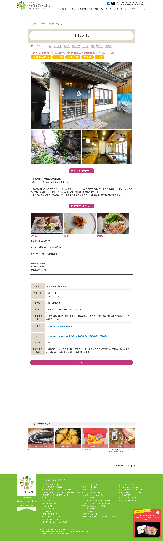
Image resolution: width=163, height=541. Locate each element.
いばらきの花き (48, 508)
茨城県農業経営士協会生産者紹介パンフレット (99, 516)
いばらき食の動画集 (90, 508)
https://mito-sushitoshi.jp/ (59, 325)
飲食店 (51, 24)
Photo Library (89, 498)
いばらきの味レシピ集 (128, 484)
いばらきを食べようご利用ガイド (132, 489)
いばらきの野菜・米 (50, 498)
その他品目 (47, 511)
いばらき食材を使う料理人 (52, 519)
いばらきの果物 (48, 500)
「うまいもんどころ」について (131, 492)
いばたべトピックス (90, 484)
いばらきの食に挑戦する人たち (54, 516)
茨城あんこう (41, 57)
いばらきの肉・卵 (49, 503)
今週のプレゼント (89, 489)
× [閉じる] (157, 512)
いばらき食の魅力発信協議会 (53, 487)
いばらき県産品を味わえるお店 (94, 506)
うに (99, 57)
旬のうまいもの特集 (50, 514)
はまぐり (76, 45)
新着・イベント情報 (90, 487)
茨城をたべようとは (67, 9)
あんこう (58, 45)
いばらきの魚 (47, 506)
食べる (108, 9)
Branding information (129, 487)
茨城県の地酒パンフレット (92, 514)
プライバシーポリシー (128, 500)
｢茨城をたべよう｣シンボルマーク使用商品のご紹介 (61, 492)
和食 (93, 45)
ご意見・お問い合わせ (128, 498)
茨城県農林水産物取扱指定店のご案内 (56, 495)
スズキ (85, 45)
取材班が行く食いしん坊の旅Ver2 (55, 522)
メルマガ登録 (125, 495)
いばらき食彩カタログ (91, 511)
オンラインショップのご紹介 (93, 495)
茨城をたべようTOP (38, 24)
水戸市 (100, 45)
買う (102, 9)
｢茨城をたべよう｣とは (51, 484)
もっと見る (118, 9)
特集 (96, 9)
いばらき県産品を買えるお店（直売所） (97, 500)
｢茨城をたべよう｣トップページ (56, 479)
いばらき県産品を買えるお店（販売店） (97, 503)
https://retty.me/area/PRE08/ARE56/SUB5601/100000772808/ (76, 335)
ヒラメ (67, 45)
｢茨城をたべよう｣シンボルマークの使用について (60, 489)
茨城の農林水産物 (85, 9)
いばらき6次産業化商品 (91, 492)
